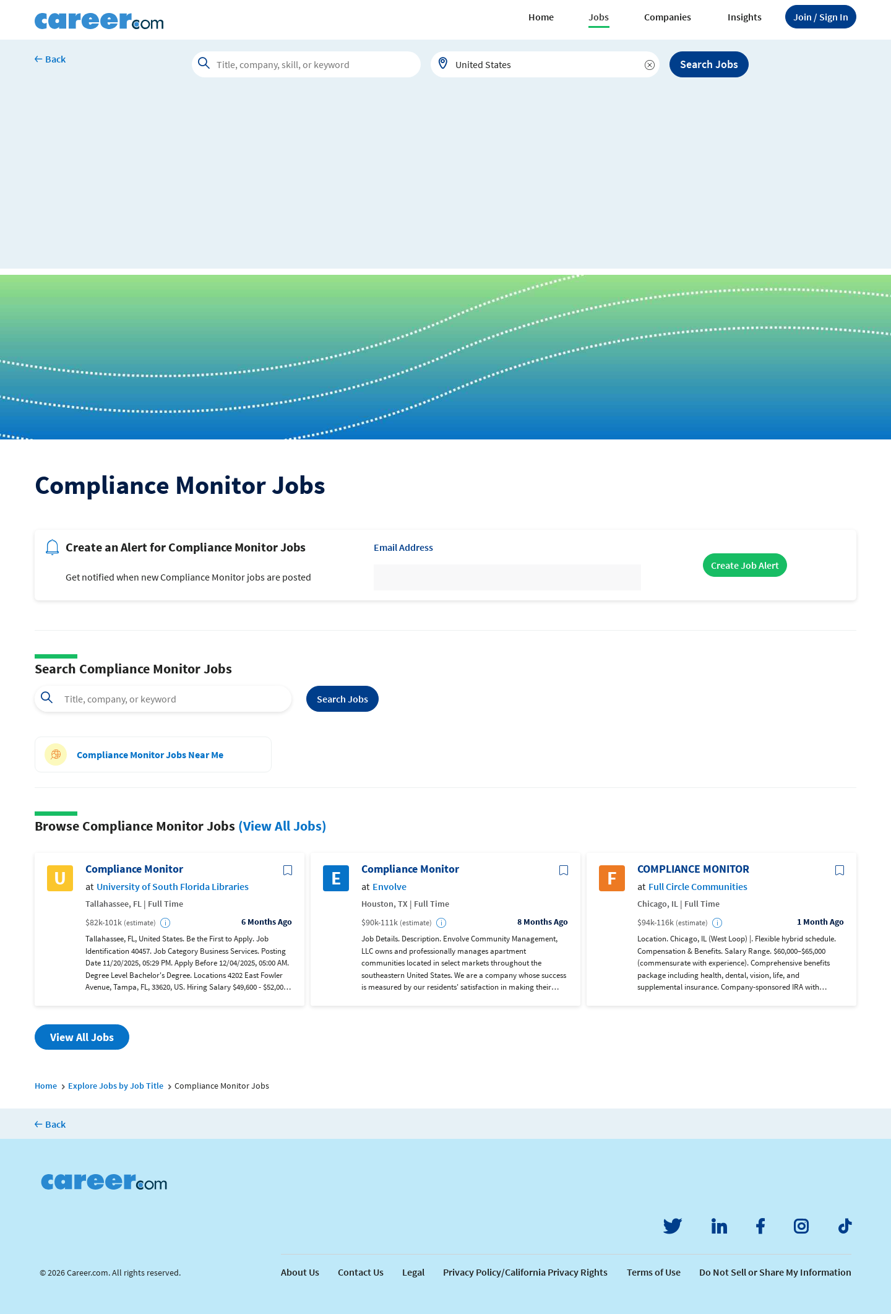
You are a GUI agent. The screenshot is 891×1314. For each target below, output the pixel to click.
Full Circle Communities (697, 887)
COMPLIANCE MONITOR (693, 869)
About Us (300, 1272)
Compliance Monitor (134, 869)
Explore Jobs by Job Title (115, 1085)
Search (342, 698)
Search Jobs (709, 64)
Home (541, 17)
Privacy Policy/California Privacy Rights (525, 1272)
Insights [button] (745, 17)
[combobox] (545, 64)
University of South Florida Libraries (173, 887)
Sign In (820, 17)
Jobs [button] (598, 17)
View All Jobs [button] (82, 1037)
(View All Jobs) (282, 825)
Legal (413, 1272)
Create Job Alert (745, 565)
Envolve (389, 887)
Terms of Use (654, 1272)
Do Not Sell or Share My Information (775, 1272)
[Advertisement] (445, 182)
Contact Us (361, 1272)
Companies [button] (667, 17)
